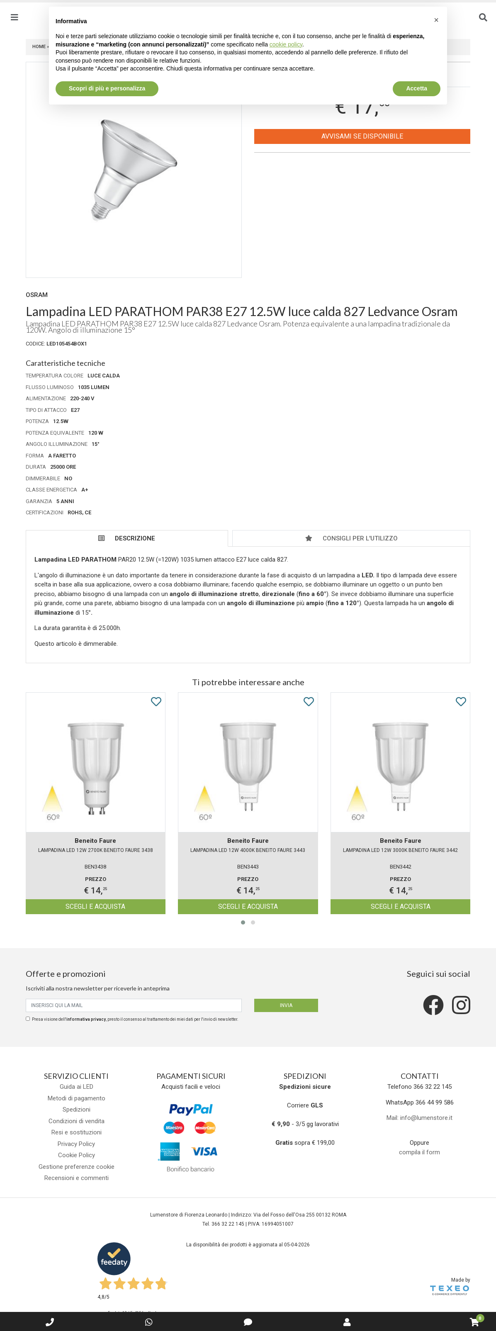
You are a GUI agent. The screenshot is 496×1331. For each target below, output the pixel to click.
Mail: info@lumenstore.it (419, 1118)
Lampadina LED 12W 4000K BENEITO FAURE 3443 (247, 850)
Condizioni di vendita (77, 1121)
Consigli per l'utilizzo (351, 538)
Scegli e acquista (95, 906)
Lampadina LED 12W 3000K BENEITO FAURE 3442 (400, 850)
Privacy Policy (76, 1144)
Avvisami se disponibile (362, 136)
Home (39, 46)
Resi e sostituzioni (76, 1132)
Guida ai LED (76, 1086)
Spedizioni (76, 1109)
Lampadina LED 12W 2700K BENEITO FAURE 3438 (95, 850)
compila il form (419, 1152)
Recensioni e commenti (76, 1178)
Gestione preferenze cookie (76, 1166)
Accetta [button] (416, 88)
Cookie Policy (76, 1155)
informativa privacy (86, 1019)
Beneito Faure (95, 840)
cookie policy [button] (286, 44)
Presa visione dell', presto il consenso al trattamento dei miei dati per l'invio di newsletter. (135, 1019)
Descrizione (126, 538)
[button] (243, 922)
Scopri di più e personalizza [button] (107, 88)
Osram (37, 295)
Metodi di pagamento (76, 1098)
